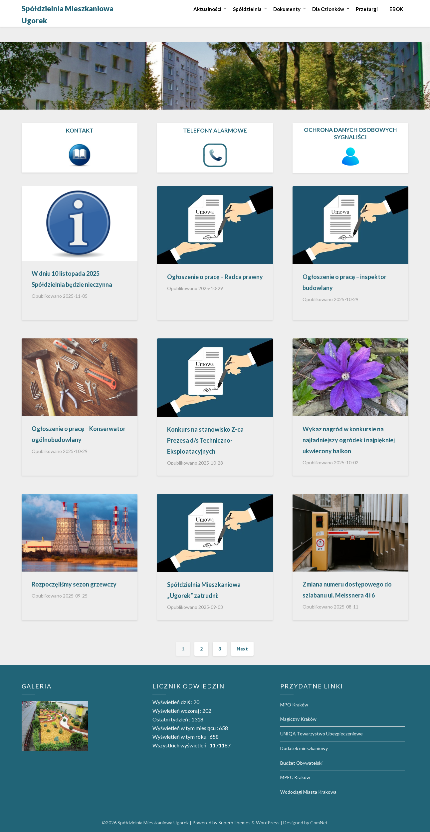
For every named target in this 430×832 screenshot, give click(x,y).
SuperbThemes (234, 822)
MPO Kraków (294, 704)
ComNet (319, 822)
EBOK (396, 9)
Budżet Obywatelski (301, 763)
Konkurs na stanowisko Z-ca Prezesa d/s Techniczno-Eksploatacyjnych (205, 440)
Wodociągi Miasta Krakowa (308, 792)
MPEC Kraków (295, 777)
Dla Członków (328, 9)
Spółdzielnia (247, 9)
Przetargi (367, 9)
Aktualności (207, 9)
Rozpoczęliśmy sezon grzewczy (74, 584)
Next (242, 648)
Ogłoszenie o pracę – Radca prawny (215, 276)
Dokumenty (287, 9)
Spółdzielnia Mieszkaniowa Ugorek (67, 14)
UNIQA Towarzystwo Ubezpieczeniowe (321, 733)
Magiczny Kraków (298, 719)
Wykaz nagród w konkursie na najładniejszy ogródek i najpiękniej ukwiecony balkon (349, 440)
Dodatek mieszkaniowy (304, 748)
